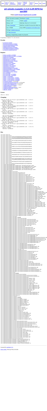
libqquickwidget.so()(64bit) (9, 46)
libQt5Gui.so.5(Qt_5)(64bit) (9, 63)
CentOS (27, 18)
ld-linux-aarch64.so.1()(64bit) (9, 55)
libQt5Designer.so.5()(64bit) (9, 60)
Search (43, 3)
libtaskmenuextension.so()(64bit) (10, 47)
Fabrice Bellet (4, 398)
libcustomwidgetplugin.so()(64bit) (10, 45)
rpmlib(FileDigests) (7, 86)
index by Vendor (20, 3)
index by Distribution (12, 3)
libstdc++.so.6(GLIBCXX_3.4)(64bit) (11, 80)
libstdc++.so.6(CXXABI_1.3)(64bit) (11, 78)
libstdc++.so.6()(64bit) (8, 76)
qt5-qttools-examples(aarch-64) (10, 50)
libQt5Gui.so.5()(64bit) (8, 62)
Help (40, 3)
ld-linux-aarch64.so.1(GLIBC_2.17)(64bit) (12, 56)
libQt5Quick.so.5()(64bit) (8, 67)
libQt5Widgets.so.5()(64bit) (9, 70)
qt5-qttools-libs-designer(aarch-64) (10, 82)
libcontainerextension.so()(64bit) (10, 44)
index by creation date (25, 3)
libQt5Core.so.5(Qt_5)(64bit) (9, 58)
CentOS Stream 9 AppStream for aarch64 (25, 14)
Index (3, 3)
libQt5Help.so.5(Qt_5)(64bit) (9, 66)
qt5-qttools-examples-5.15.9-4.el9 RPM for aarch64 (23, 10)
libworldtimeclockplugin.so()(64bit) (11, 48)
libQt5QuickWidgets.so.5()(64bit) (10, 68)
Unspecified (12, 25)
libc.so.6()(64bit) (6, 73)
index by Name (32, 3)
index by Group (7, 3)
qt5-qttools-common (7, 81)
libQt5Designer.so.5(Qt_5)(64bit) (10, 61)
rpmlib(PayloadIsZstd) (8, 88)
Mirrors (36, 3)
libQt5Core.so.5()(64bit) (8, 57)
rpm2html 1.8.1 (10, 396)
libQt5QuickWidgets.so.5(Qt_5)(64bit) (11, 69)
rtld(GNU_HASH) (7, 89)
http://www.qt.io (12, 32)
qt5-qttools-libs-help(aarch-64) (9, 84)
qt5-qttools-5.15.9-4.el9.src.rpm (33, 27)
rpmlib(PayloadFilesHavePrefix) (10, 87)
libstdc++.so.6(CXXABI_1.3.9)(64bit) (11, 79)
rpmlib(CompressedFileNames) (10, 85)
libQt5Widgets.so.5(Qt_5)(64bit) (10, 72)
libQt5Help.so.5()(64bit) (8, 64)
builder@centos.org (15, 30)
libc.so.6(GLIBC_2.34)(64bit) (9, 75)
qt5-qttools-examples (7, 42)
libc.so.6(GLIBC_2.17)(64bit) (9, 74)
